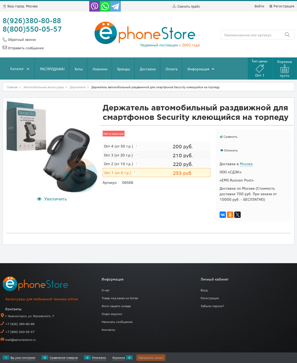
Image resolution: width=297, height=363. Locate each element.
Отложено (99, 357)
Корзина (118, 357)
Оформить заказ (150, 357)
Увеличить (55, 198)
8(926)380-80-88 (32, 20)
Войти (259, 6)
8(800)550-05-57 (32, 28)
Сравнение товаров (63, 357)
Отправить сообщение (25, 48)
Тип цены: (259, 68)
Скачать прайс (186, 6)
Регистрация (281, 6)
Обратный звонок (21, 39)
